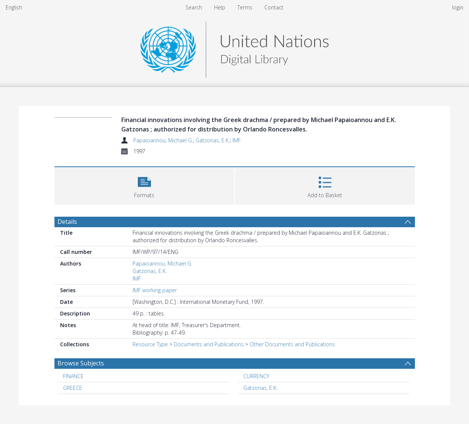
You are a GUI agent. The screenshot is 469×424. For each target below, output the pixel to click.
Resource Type (150, 344)
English (14, 7)
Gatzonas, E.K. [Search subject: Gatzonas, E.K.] (260, 387)
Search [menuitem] (193, 7)
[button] (144, 185)
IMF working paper (155, 290)
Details (67, 221)
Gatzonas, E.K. (213, 140)
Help (219, 7)
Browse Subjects (80, 363)
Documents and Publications (209, 344)
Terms (244, 7)
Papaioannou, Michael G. (163, 140)
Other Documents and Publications (292, 344)
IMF (236, 140)
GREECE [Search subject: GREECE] (72, 387)
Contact (274, 7)
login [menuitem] (457, 7)
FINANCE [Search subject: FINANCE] (73, 376)
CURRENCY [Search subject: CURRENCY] (256, 376)
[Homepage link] (234, 47)
